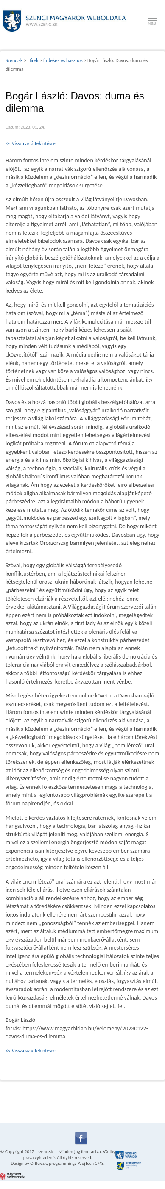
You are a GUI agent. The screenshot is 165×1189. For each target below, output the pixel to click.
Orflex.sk (38, 1163)
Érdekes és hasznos (63, 60)
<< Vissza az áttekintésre (31, 143)
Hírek (33, 60)
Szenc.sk (14, 60)
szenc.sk (45, 1151)
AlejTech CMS (90, 1163)
